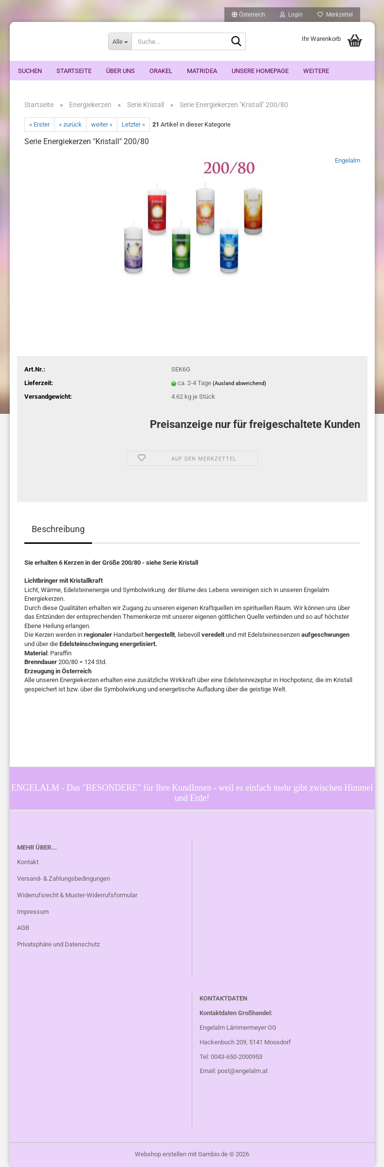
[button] (248, 14)
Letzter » (133, 124)
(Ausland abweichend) (239, 383)
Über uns (120, 70)
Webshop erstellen (160, 1154)
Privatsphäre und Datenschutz (58, 944)
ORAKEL (160, 70)
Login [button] (291, 14)
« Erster (39, 124)
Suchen (30, 70)
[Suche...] (119, 41)
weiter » (101, 124)
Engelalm (347, 160)
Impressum (33, 911)
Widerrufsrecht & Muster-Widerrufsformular (77, 895)
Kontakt (27, 862)
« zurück (70, 124)
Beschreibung (58, 529)
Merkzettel (335, 14)
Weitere (316, 70)
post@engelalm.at (243, 1070)
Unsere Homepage (260, 70)
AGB (23, 927)
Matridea (202, 70)
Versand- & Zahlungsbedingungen (63, 878)
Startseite (73, 70)
